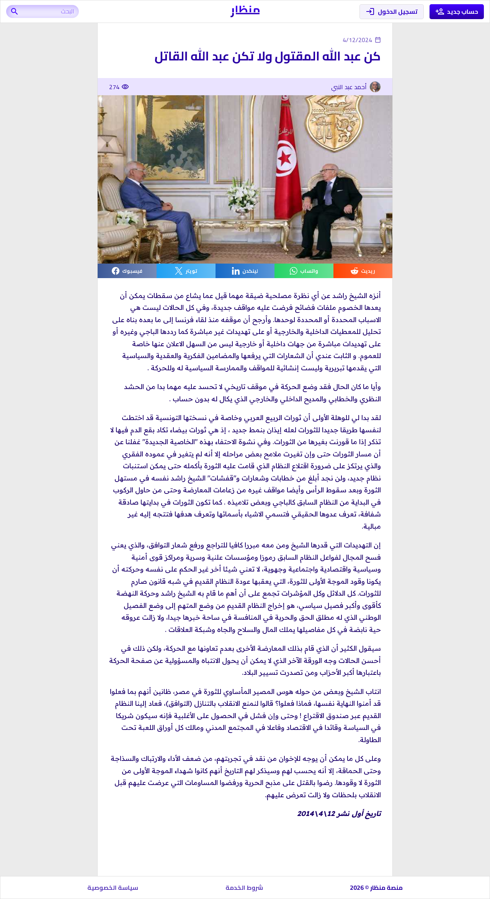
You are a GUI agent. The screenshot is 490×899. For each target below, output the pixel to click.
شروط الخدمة (244, 887)
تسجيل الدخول (391, 12)
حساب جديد (457, 11)
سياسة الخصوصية (112, 887)
